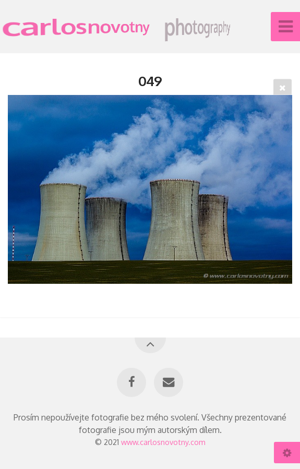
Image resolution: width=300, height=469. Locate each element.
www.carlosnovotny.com (163, 442)
